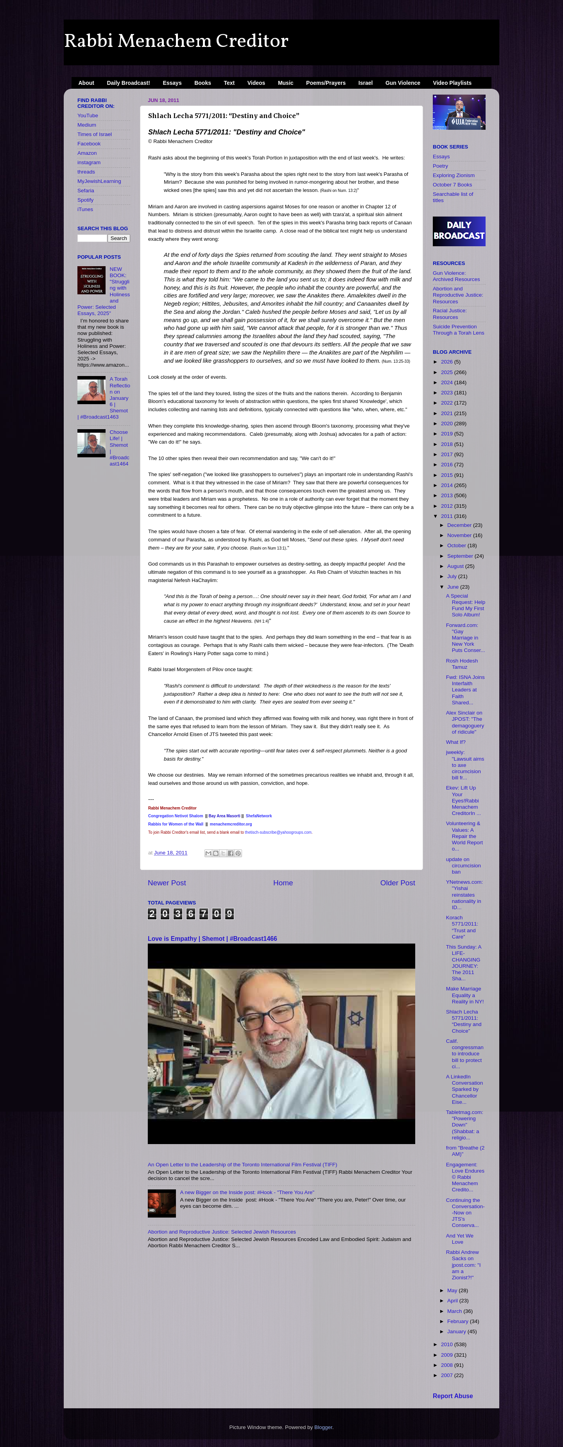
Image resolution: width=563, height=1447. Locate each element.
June (453, 587)
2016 (447, 464)
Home (283, 883)
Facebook (88, 144)
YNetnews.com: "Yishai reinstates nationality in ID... (464, 894)
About (86, 83)
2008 (447, 1365)
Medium (86, 125)
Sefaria (85, 190)
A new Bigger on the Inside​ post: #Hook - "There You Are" (247, 1192)
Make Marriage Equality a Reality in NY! (465, 995)
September (461, 556)
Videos (256, 83)
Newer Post (167, 883)
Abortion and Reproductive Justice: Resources (458, 295)
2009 (447, 1355)
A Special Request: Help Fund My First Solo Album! (466, 605)
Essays (172, 83)
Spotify (85, 200)
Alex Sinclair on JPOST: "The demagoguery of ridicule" (465, 722)
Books (202, 83)
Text (229, 83)
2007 (447, 1375)
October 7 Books (452, 185)
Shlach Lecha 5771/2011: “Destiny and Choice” (464, 1021)
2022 (447, 403)
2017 (447, 454)
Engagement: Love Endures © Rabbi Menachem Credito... (465, 1177)
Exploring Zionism (454, 175)
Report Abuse (453, 1396)
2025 (447, 372)
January (457, 1331)
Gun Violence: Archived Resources (456, 276)
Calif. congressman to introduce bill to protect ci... (465, 1053)
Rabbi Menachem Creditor (176, 42)
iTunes (85, 209)
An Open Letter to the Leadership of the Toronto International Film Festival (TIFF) (242, 1165)
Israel (366, 83)
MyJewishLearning (99, 181)
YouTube (87, 115)
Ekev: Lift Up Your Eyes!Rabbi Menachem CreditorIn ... (463, 800)
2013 (447, 495)
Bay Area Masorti (224, 816)
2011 (447, 516)
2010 (447, 1344)
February (458, 1321)
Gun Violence (402, 83)
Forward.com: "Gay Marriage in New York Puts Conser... (465, 638)
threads (86, 172)
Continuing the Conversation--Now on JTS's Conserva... (465, 1213)
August (456, 566)
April (453, 1301)
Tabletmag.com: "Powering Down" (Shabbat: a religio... (464, 1125)
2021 (447, 413)
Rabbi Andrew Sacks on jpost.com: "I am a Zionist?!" (463, 1264)
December (460, 525)
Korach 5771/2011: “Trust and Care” (462, 927)
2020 (447, 423)
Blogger (323, 1427)
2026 (447, 362)
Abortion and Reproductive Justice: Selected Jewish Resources (222, 1232)
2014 (447, 485)
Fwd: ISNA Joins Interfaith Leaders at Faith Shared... (465, 690)
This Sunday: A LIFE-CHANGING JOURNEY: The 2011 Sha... (463, 962)
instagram (88, 162)
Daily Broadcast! (128, 83)
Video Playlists (452, 83)
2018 (447, 444)
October (457, 545)
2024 (447, 382)
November (460, 535)
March (455, 1311)
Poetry (440, 166)
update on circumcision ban (463, 865)
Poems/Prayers (326, 83)
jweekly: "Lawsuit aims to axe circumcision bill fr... (465, 765)
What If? (456, 742)
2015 (447, 475)
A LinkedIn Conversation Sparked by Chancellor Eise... (464, 1089)
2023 (447, 393)
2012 (447, 506)
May (453, 1290)
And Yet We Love (459, 1239)
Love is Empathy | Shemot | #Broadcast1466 (212, 938)
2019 (447, 434)
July (452, 576)
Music (286, 83)
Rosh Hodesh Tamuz (462, 664)
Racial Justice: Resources (450, 314)
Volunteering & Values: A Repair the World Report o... (464, 836)
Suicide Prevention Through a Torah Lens (458, 330)
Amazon (87, 153)
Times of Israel (94, 134)
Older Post (397, 883)
